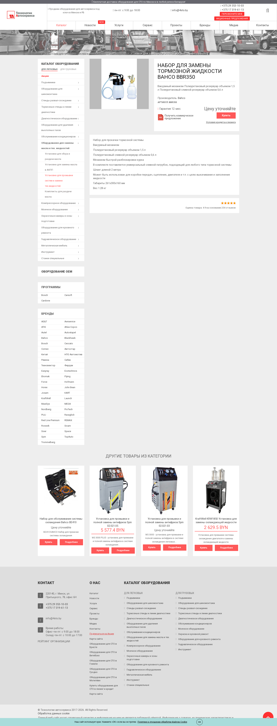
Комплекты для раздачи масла (58, 194)
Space (67, 431)
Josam (44, 392)
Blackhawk (70, 337)
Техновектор (48, 365)
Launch (68, 398)
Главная (45, 50)
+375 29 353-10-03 (232, 5)
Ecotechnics (70, 370)
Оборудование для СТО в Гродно (103, 670)
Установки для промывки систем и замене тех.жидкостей (59, 180)
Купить (226, 115)
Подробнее (71, 542)
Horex (44, 387)
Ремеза (45, 359)
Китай (44, 354)
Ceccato (68, 343)
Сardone (45, 300)
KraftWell (46, 398)
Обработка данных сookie (54, 712)
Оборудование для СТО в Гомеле (103, 662)
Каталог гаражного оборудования (76, 50)
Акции (45, 75)
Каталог (61, 25)
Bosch (44, 294)
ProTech (68, 409)
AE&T (44, 321)
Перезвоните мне (232, 14)
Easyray (45, 370)
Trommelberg (48, 442)
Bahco (181, 98)
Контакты (262, 25)
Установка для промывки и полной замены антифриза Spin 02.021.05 (112, 522)
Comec (45, 348)
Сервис (147, 25)
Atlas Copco (70, 326)
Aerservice (69, 321)
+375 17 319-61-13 (232, 9)
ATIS (43, 326)
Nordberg (46, 409)
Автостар (69, 348)
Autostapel (70, 332)
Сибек (67, 359)
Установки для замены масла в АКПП (61, 167)
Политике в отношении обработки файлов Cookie (162, 722)
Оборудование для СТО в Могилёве (103, 678)
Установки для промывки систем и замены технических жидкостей (87, 53)
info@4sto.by (180, 10)
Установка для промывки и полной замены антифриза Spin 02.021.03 (164, 522)
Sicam (67, 425)
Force (44, 381)
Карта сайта (96, 638)
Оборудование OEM (56, 271)
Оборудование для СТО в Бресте (103, 645)
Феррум (68, 365)
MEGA (67, 403)
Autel (44, 332)
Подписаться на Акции (102, 633)
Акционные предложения (232, 18)
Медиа (233, 25)
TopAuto (68, 436)
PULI (43, 414)
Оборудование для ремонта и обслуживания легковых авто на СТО (144, 50)
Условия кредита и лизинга (221, 122)
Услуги (118, 25)
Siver (43, 431)
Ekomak (45, 376)
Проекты (176, 25)
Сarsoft (68, 294)
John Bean (69, 387)
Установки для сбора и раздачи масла (57, 156)
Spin (43, 436)
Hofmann (69, 381)
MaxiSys (45, 403)
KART (67, 392)
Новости (90, 25)
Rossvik (45, 425)
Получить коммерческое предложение (175, 117)
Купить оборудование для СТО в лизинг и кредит (104, 687)
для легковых (48, 68)
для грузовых (66, 68)
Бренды (205, 25)
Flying (67, 376)
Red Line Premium (50, 420)
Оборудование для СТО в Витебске (103, 653)
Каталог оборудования (60, 63)
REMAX (68, 420)
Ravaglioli (69, 414)
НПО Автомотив (73, 354)
